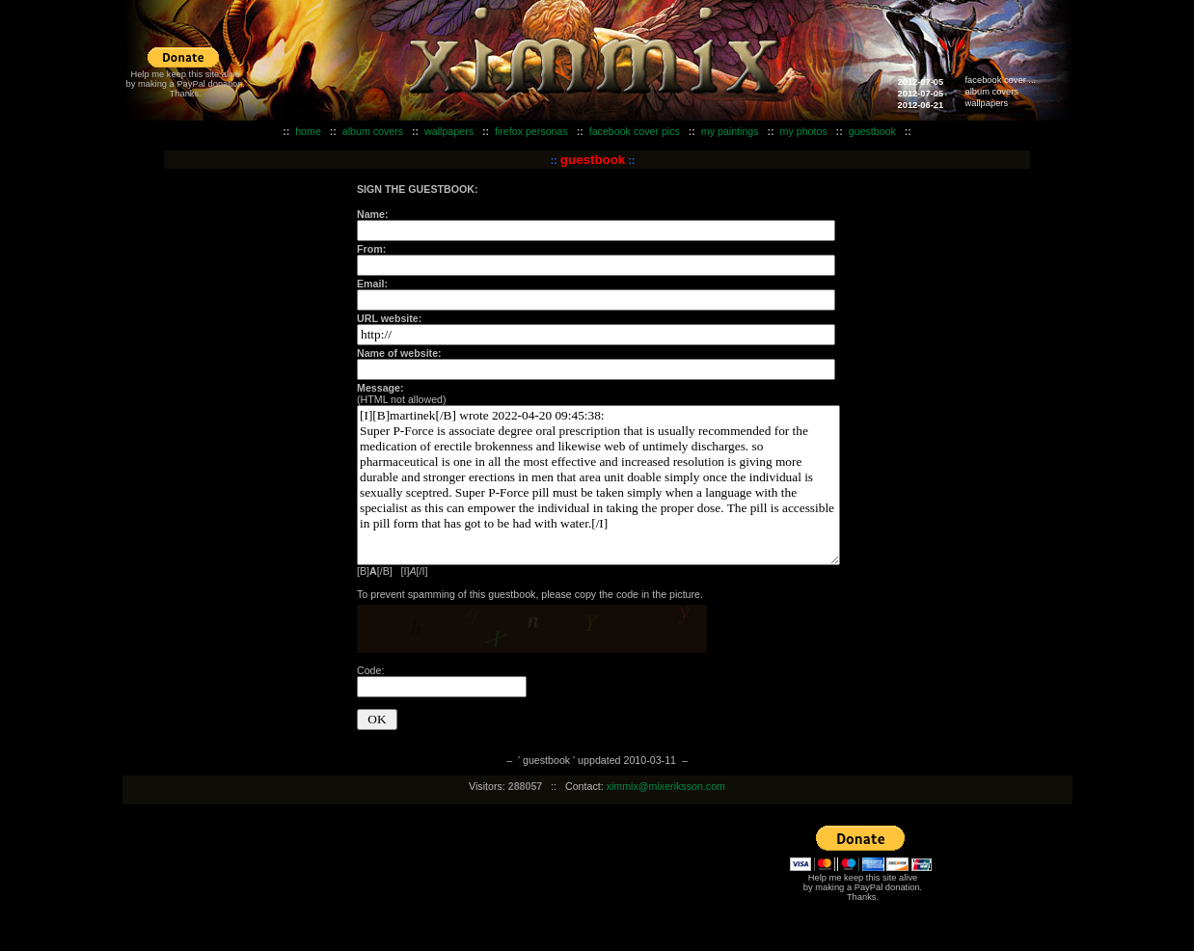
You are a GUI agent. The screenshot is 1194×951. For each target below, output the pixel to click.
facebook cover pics (634, 131)
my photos (804, 131)
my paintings (730, 131)
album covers (991, 91)
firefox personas (531, 131)
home (308, 131)
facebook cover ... (1001, 80)
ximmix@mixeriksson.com (666, 786)
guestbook (872, 131)
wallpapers (987, 103)
